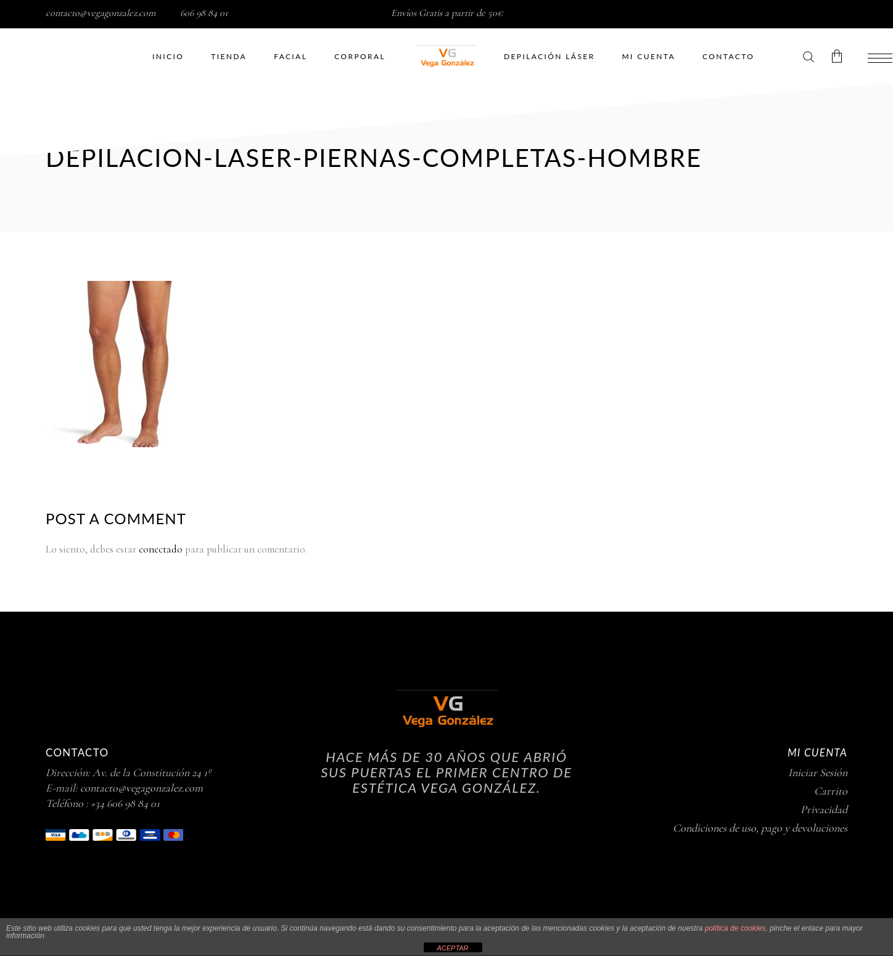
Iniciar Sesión (817, 772)
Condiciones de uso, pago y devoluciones (760, 828)
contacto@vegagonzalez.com (100, 13)
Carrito (830, 791)
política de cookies (735, 928)
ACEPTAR (452, 948)
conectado (161, 549)
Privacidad (823, 809)
